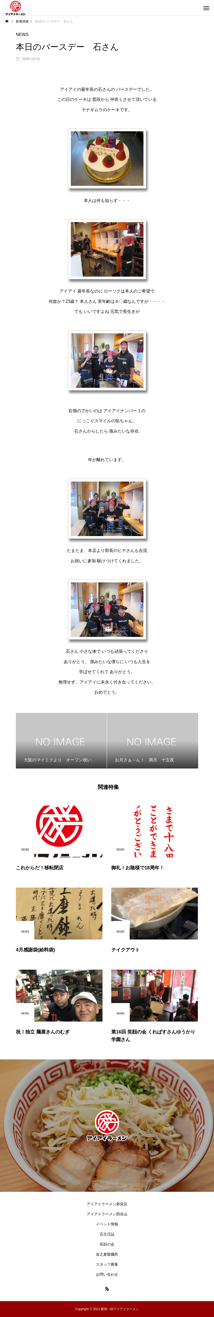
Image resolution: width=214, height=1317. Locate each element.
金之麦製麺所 (107, 1254)
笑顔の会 (107, 1244)
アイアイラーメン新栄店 (107, 1204)
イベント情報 (107, 1224)
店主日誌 (107, 1234)
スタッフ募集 (107, 1264)
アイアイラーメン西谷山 (107, 1214)
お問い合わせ (107, 1274)
